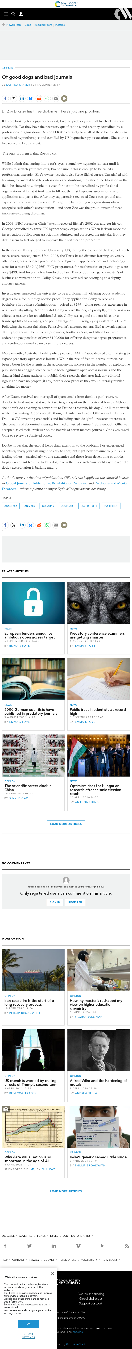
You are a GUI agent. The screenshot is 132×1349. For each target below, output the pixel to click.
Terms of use (67, 1259)
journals (67, 506)
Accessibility (89, 1259)
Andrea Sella (86, 1093)
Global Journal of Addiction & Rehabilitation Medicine (46, 483)
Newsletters (14, 24)
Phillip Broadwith (24, 1013)
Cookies (49, 1259)
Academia (10, 506)
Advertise (25, 1235)
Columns (48, 506)
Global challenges (91, 1298)
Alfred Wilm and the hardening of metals (98, 1083)
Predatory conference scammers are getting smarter (97, 635)
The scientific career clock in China (28, 788)
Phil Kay (48, 1169)
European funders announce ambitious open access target (29, 635)
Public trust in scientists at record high (98, 711)
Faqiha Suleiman (89, 1016)
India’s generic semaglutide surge (98, 1157)
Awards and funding (91, 1294)
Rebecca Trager (22, 1093)
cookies (77, 1332)
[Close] (52, 1273)
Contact (18, 1259)
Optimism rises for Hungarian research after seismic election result (95, 790)
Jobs (28, 24)
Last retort (89, 506)
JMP (32, 1169)
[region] (28, 1308)
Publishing (111, 506)
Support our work (90, 1303)
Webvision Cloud (75, 1344)
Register (75, 902)
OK (29, 1323)
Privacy (34, 1259)
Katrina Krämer (18, 84)
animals (29, 506)
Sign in (55, 902)
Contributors (72, 1235)
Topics (41, 1235)
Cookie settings (28, 1335)
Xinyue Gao (18, 798)
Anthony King (87, 802)
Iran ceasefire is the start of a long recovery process (29, 1002)
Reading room (43, 24)
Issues (54, 1235)
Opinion (7, 67)
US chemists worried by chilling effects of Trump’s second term (30, 1083)
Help (5, 1259)
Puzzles (60, 24)
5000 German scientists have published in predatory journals (30, 711)
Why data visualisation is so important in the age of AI (27, 1159)
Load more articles (66, 824)
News (8, 628)
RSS (88, 1235)
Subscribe (8, 1235)
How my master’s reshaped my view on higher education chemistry (96, 1004)
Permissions (109, 1259)
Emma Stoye (19, 645)
